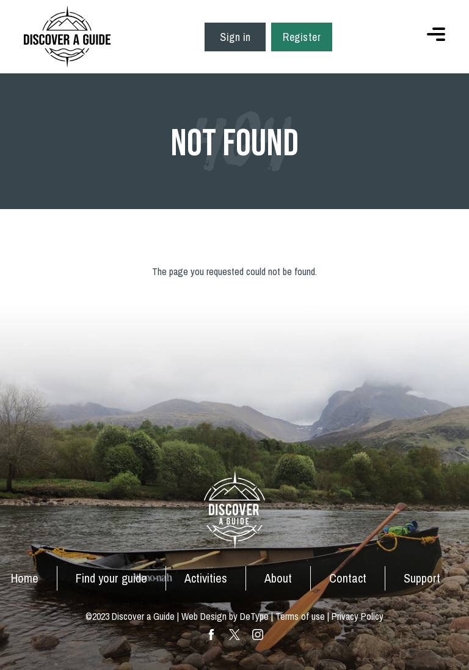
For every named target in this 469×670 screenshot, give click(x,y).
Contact (347, 578)
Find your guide (111, 578)
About (278, 578)
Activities (205, 578)
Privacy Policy (358, 616)
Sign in (235, 37)
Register (302, 37)
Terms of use (300, 616)
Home (24, 578)
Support (422, 578)
